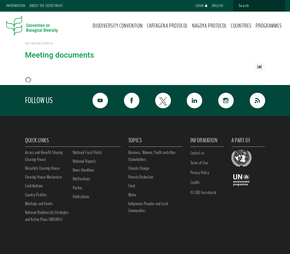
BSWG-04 (48, 43)
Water (132, 195)
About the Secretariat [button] (46, 6)
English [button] (220, 6)
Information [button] (15, 6)
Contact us (197, 153)
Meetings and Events (39, 204)
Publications (81, 197)
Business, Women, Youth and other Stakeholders (152, 156)
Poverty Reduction (140, 177)
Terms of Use (199, 163)
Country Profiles (36, 195)
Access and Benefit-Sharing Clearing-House (44, 156)
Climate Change (139, 168)
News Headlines (84, 170)
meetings (37, 43)
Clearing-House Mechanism (43, 177)
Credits (195, 182)
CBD (27, 43)
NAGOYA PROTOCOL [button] (209, 26)
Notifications (81, 179)
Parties (78, 188)
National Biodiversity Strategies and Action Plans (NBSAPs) (47, 215)
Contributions (34, 186)
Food (131, 186)
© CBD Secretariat (203, 192)
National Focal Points (87, 152)
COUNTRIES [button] (241, 26)
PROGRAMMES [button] (269, 26)
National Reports (84, 161)
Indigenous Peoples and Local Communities (148, 207)
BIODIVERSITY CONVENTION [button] (118, 26)
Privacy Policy (199, 173)
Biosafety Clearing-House (42, 168)
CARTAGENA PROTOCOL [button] (167, 26)
